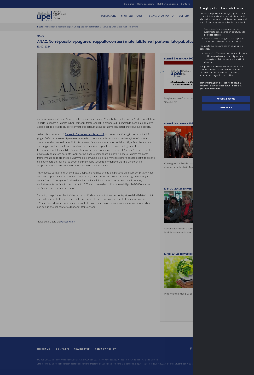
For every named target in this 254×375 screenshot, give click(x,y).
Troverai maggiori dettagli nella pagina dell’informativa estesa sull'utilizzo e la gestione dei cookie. (221, 85)
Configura (226, 107)
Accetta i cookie (226, 99)
